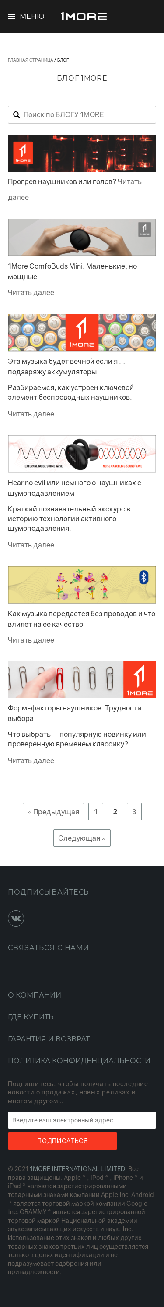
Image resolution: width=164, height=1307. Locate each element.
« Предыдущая (53, 811)
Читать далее (31, 292)
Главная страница (30, 60)
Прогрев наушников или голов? (62, 181)
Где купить (30, 1017)
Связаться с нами (48, 948)
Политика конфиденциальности (79, 1061)
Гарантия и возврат (49, 1039)
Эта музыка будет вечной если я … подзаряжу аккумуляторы (66, 366)
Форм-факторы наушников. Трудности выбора (75, 713)
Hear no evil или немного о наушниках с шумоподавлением (74, 487)
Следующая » (82, 838)
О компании (34, 995)
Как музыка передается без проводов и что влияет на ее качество (81, 619)
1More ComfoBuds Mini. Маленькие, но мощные (72, 271)
